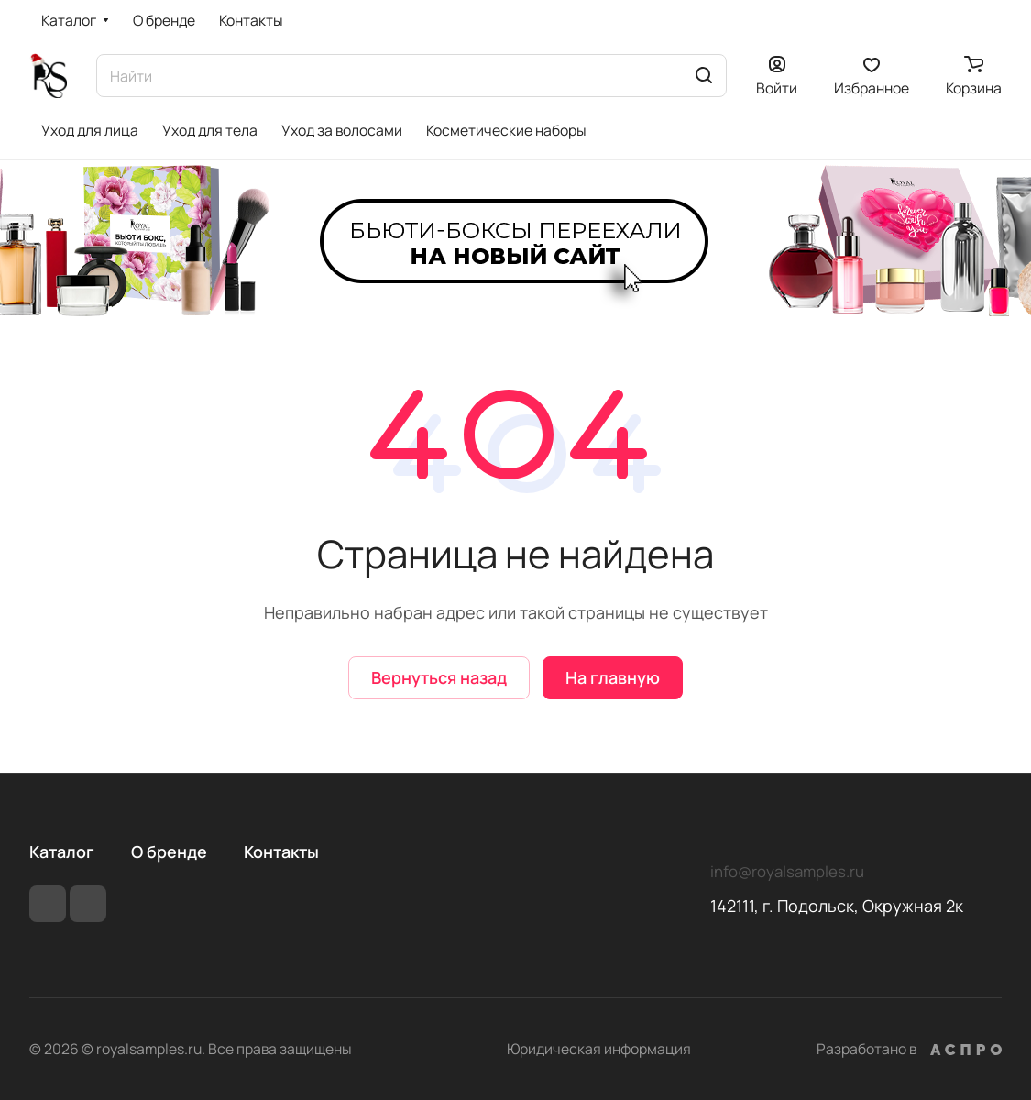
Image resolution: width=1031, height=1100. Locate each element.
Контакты (281, 852)
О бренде (169, 852)
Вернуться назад (439, 677)
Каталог (61, 852)
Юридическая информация (599, 1049)
